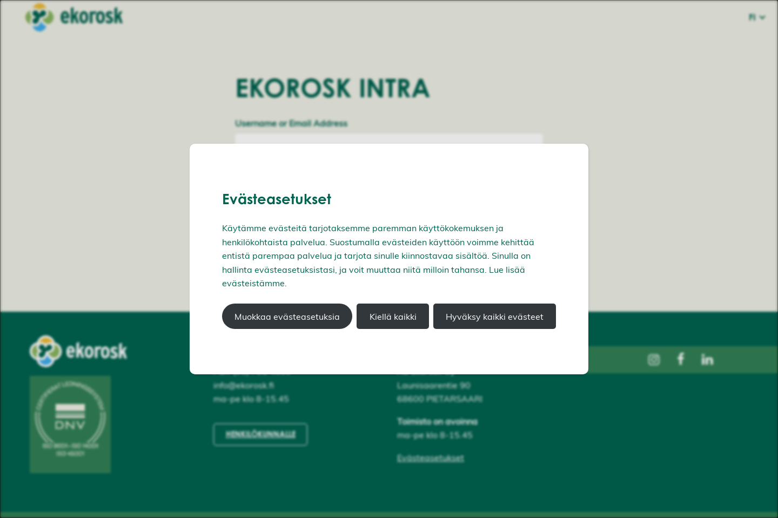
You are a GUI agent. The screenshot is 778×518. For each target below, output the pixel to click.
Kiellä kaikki (393, 316)
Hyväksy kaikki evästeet (495, 316)
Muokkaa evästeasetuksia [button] (287, 316)
